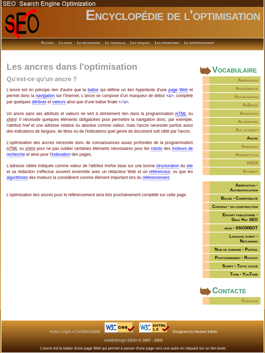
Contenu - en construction (235, 206)
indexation (60, 153)
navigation (45, 95)
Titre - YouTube (244, 274)
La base (65, 42)
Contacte (250, 300)
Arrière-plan (246, 154)
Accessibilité (247, 88)
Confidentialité (87, 331)
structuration (167, 165)
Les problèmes (167, 42)
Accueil (47, 42)
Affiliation (249, 113)
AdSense (250, 105)
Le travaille (115, 42)
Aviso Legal (60, 331)
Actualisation (246, 96)
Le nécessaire (88, 42)
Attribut (250, 171)
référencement (156, 176)
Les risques (140, 42)
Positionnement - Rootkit (236, 257)
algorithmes (17, 176)
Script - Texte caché (240, 266)
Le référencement (199, 42)
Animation (249, 146)
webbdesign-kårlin (121, 340)
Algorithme (248, 121)
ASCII (252, 163)
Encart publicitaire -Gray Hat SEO (240, 217)
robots (156, 147)
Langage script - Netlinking (243, 239)
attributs (39, 101)
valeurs (59, 101)
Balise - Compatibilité (239, 198)
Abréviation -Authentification (244, 187)
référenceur (159, 171)
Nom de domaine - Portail (236, 249)
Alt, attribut (247, 129)
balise (93, 89)
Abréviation (248, 80)
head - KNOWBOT (241, 228)
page (173, 89)
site (189, 165)
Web (183, 89)
